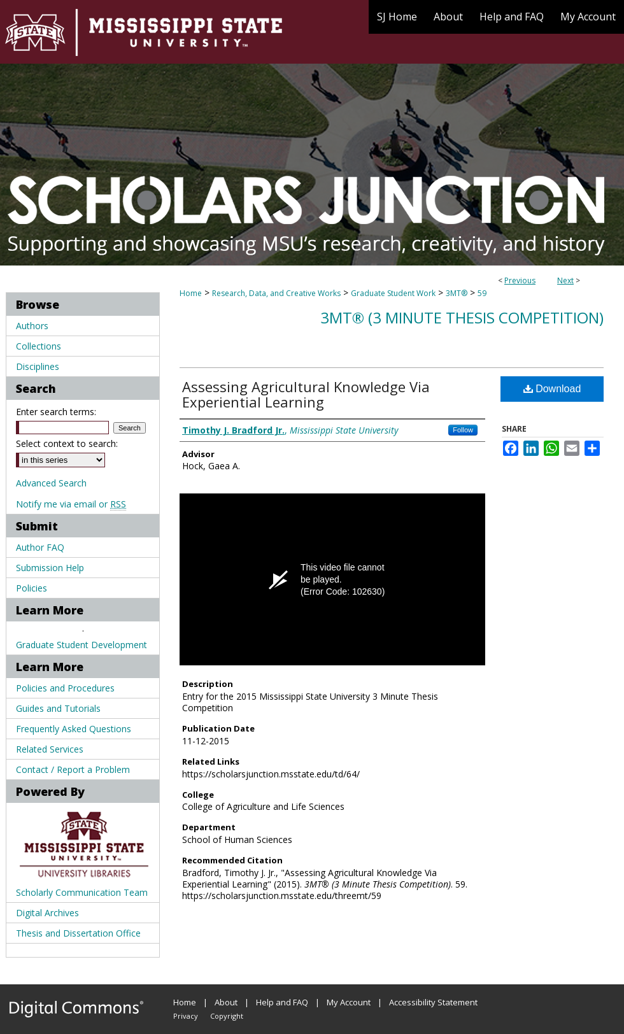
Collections (38, 346)
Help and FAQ (282, 1002)
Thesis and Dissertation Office (78, 933)
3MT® (456, 293)
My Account (349, 1002)
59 (482, 293)
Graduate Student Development (81, 645)
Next (565, 280)
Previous (519, 280)
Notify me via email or (71, 504)
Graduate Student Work (393, 293)
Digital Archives (47, 913)
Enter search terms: (56, 412)
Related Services (49, 749)
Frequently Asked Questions (73, 729)
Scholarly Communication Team (82, 892)
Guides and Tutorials (58, 708)
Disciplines (37, 366)
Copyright (226, 1016)
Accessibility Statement (433, 1002)
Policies (31, 588)
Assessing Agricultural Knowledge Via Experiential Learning (306, 394)
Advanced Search (51, 483)
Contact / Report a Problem (73, 769)
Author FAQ (40, 547)
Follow (463, 430)
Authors (32, 326)
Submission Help (50, 568)
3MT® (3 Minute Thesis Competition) (462, 317)
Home (191, 293)
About (226, 1002)
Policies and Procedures (65, 688)
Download (552, 388)
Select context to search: (67, 443)
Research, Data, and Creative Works (276, 293)
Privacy (185, 1016)
